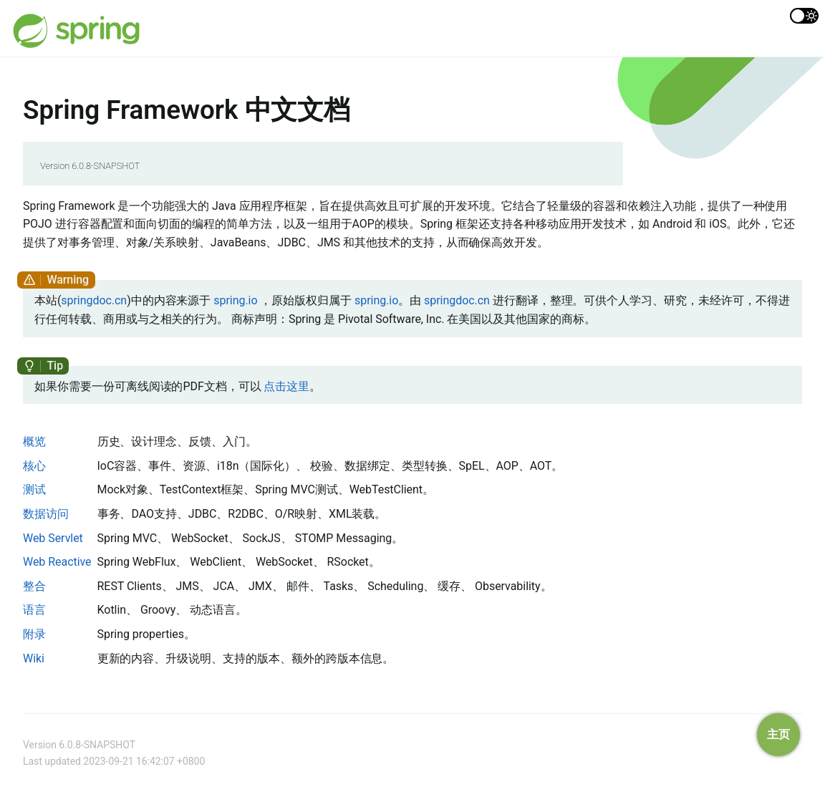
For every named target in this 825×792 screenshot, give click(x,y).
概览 (34, 441)
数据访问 (46, 514)
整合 (34, 586)
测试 (34, 489)
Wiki (33, 658)
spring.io (235, 300)
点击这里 (286, 386)
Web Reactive (57, 562)
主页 (778, 734)
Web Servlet (53, 538)
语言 (34, 610)
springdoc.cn (94, 300)
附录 (34, 634)
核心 (34, 466)
